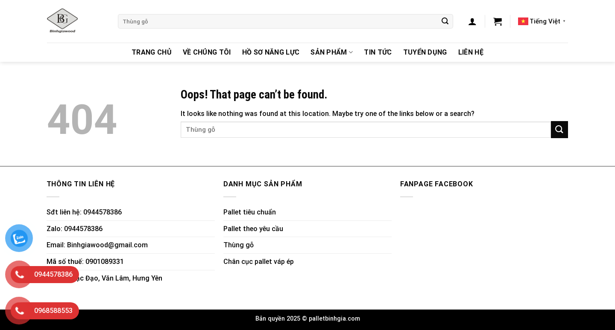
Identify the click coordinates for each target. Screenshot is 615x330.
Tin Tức (378, 52)
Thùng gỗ (238, 245)
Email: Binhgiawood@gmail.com (97, 245)
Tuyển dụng (425, 52)
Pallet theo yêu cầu (253, 229)
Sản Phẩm (331, 52)
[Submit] (445, 21)
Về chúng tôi (207, 52)
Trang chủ (152, 52)
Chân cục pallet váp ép (258, 262)
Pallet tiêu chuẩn (249, 212)
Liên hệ (470, 52)
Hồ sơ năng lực (270, 52)
